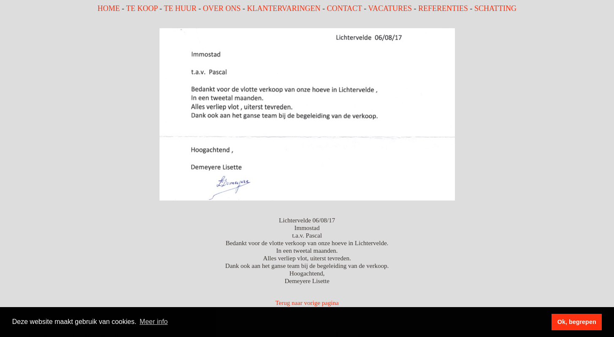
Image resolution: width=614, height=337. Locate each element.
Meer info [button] (154, 321)
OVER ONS (222, 8)
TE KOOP (142, 8)
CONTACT (344, 8)
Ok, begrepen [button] (576, 321)
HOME (108, 8)
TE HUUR (180, 8)
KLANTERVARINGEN (283, 8)
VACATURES (390, 8)
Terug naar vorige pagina (306, 303)
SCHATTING (495, 8)
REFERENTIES (443, 8)
